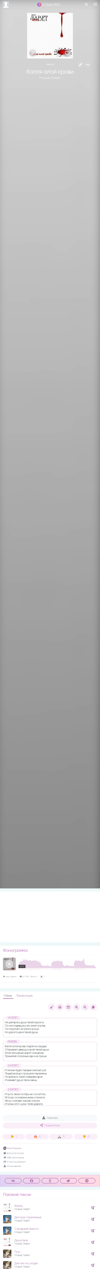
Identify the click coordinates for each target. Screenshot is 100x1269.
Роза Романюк (12, 1148)
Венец (18, 1205)
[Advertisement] (50, 916)
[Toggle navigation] (95, 4)
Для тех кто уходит (26, 1263)
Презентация (24, 995)
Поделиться (50, 1125)
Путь (17, 1252)
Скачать (50, 1118)
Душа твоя (21, 1240)
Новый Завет (50, 78)
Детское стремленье (27, 1217)
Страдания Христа (26, 1229)
